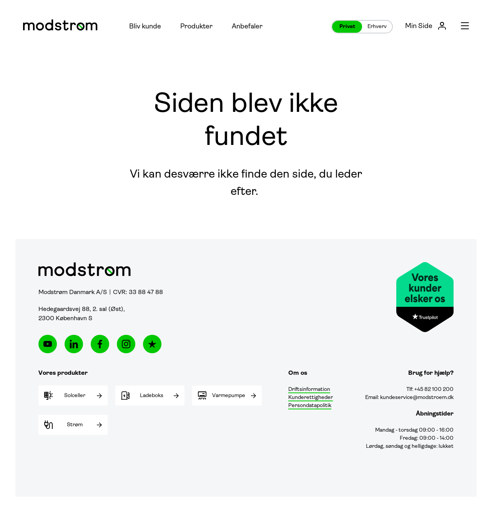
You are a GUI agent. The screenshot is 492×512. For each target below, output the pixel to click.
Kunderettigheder (310, 398)
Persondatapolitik (309, 406)
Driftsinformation (309, 389)
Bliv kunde (145, 26)
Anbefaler (247, 26)
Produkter (196, 26)
